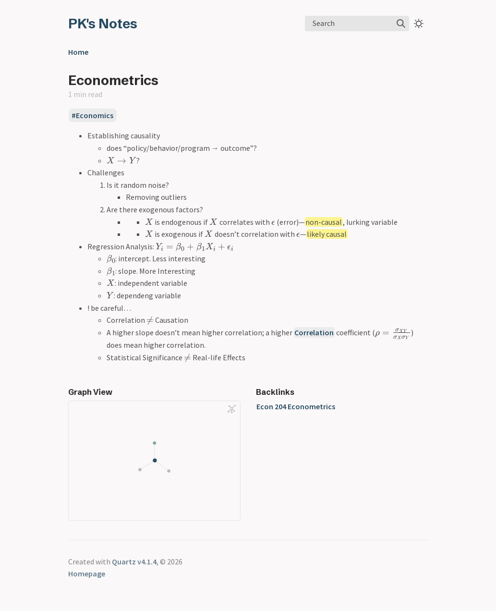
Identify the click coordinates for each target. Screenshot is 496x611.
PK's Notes (102, 23)
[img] (401, 23)
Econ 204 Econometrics (295, 406)
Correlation (314, 332)
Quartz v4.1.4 (134, 561)
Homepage (86, 573)
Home (78, 52)
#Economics (92, 115)
